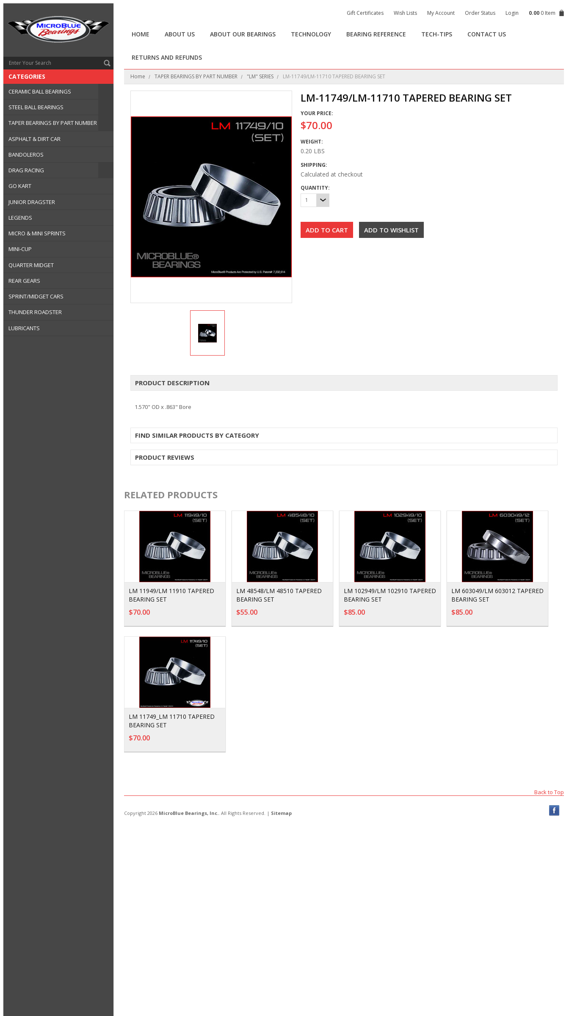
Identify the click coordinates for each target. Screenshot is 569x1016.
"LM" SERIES (260, 76)
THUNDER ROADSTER (35, 312)
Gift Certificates (365, 13)
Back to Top (549, 791)
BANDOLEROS (26, 154)
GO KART (19, 186)
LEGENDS (20, 217)
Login (512, 13)
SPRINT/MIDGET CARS (36, 296)
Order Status (480, 13)
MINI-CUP (20, 249)
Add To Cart (196, 616)
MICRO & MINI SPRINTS (37, 233)
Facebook (554, 810)
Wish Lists (405, 13)
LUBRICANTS (24, 328)
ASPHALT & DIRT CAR (34, 139)
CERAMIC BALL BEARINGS (39, 91)
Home (137, 76)
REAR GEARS (24, 280)
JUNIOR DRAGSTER (31, 202)
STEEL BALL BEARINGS (36, 107)
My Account (441, 13)
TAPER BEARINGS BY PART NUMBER (52, 123)
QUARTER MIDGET (31, 265)
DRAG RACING (26, 170)
